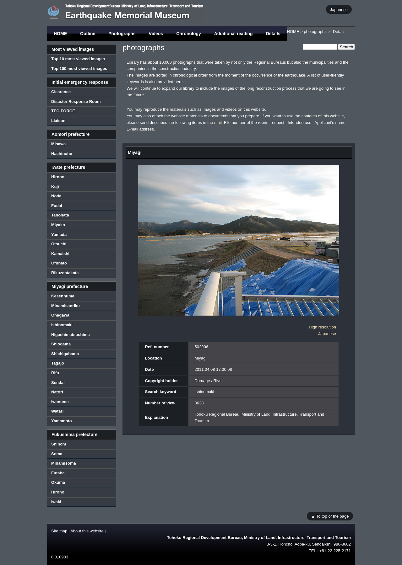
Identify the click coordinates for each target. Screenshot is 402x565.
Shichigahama (65, 353)
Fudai (56, 205)
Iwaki (56, 501)
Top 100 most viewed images (79, 68)
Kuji (55, 186)
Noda (56, 196)
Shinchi (58, 444)
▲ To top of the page (330, 516)
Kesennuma (62, 296)
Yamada (59, 234)
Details (273, 33)
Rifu (55, 372)
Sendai (58, 382)
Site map (59, 531)
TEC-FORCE (63, 111)
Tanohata (60, 215)
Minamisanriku (65, 305)
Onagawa (60, 315)
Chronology (188, 33)
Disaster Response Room (76, 101)
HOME (60, 33)
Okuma (58, 482)
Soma (56, 453)
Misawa (58, 143)
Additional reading (233, 33)
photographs (315, 31)
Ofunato (59, 263)
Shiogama (61, 344)
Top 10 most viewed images (78, 58)
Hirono (57, 176)
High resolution (322, 327)
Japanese (339, 9)
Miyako (58, 224)
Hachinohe (61, 153)
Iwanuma (60, 401)
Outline (87, 33)
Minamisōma (63, 463)
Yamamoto (61, 420)
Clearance (61, 91)
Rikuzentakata (65, 272)
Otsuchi (58, 244)
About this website (87, 531)
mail (218, 122)
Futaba (58, 473)
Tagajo (57, 363)
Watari (57, 411)
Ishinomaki (62, 324)
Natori (57, 392)
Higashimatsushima (70, 334)
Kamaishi (60, 253)
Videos (156, 33)
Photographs (121, 33)
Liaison (58, 120)
